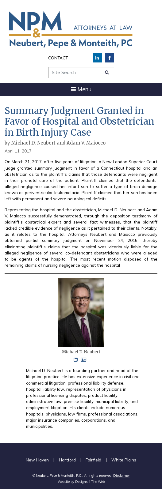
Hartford (67, 459)
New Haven (37, 459)
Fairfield (93, 459)
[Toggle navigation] (81, 89)
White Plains (123, 459)
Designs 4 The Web (90, 482)
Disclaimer (121, 475)
